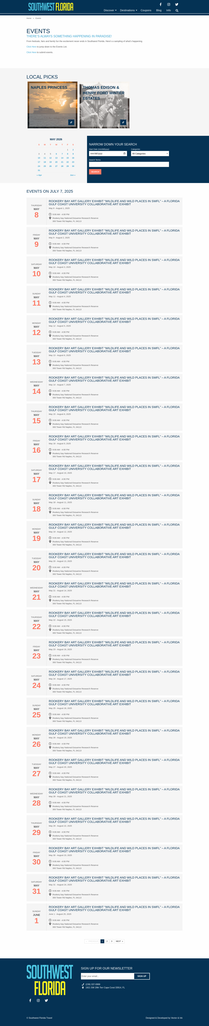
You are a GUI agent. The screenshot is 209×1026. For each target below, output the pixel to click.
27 (56, 166)
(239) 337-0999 (93, 984)
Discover (109, 10)
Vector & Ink (176, 1018)
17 (39, 162)
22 (68, 162)
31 (39, 170)
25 (45, 166)
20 (56, 162)
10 (39, 158)
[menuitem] (109, 10)
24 (39, 166)
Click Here (31, 47)
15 (68, 158)
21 (62, 162)
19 (50, 162)
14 (62, 158)
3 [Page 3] (111, 941)
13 (56, 158)
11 (45, 158)
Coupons (146, 10)
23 (73, 162)
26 (50, 166)
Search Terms (129, 163)
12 (50, 158)
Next (118, 941)
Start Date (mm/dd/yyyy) (108, 152)
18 (45, 162)
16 (73, 158)
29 (68, 166)
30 (73, 166)
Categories (150, 152)
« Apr (39, 175)
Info (168, 10)
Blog (159, 10)
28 (62, 166)
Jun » (72, 175)
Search (95, 172)
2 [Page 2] (107, 941)
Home (29, 18)
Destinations (127, 10)
